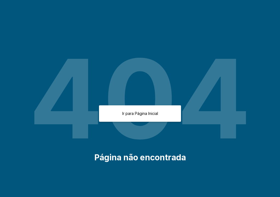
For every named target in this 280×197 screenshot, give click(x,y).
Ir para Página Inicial (140, 113)
